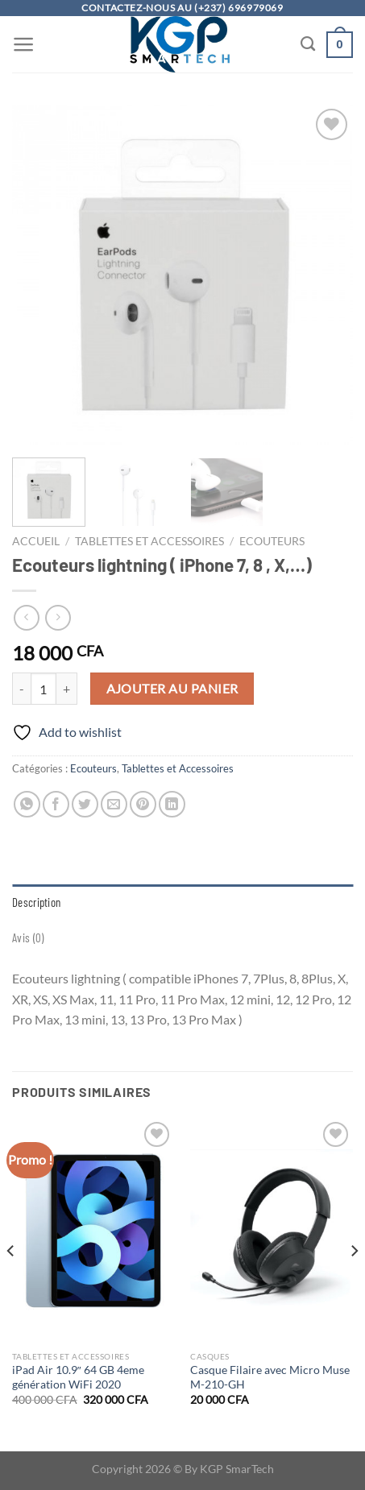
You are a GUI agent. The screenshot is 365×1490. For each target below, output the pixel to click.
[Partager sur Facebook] (56, 804)
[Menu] (23, 44)
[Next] (354, 1283)
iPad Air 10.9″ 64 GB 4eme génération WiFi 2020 (78, 1377)
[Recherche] (308, 44)
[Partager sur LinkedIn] (172, 804)
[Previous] (11, 1283)
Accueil (36, 541)
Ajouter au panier (172, 688)
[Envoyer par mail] (114, 804)
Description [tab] (36, 902)
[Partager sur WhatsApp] (27, 804)
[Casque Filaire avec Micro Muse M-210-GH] (271, 1230)
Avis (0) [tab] (28, 937)
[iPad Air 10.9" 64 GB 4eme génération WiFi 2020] (93, 1230)
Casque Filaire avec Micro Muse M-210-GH (270, 1377)
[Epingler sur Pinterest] (143, 804)
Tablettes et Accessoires (149, 541)
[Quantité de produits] (43, 689)
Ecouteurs (272, 541)
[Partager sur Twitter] (85, 804)
